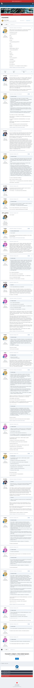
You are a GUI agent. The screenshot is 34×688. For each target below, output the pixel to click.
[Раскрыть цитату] (10, 96)
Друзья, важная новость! (16, 1)
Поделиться (22, 20)
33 (5, 35)
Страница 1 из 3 (12, 24)
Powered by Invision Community (17, 686)
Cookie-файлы (17, 684)
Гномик (5, 27)
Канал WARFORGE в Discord (6, 673)
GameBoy (5, 75)
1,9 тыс (5, 221)
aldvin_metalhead (5, 213)
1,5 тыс (5, 83)
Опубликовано (14, 27)
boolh (5, 241)
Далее (6, 24)
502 (5, 360)
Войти (17, 658)
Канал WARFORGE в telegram (6, 671)
